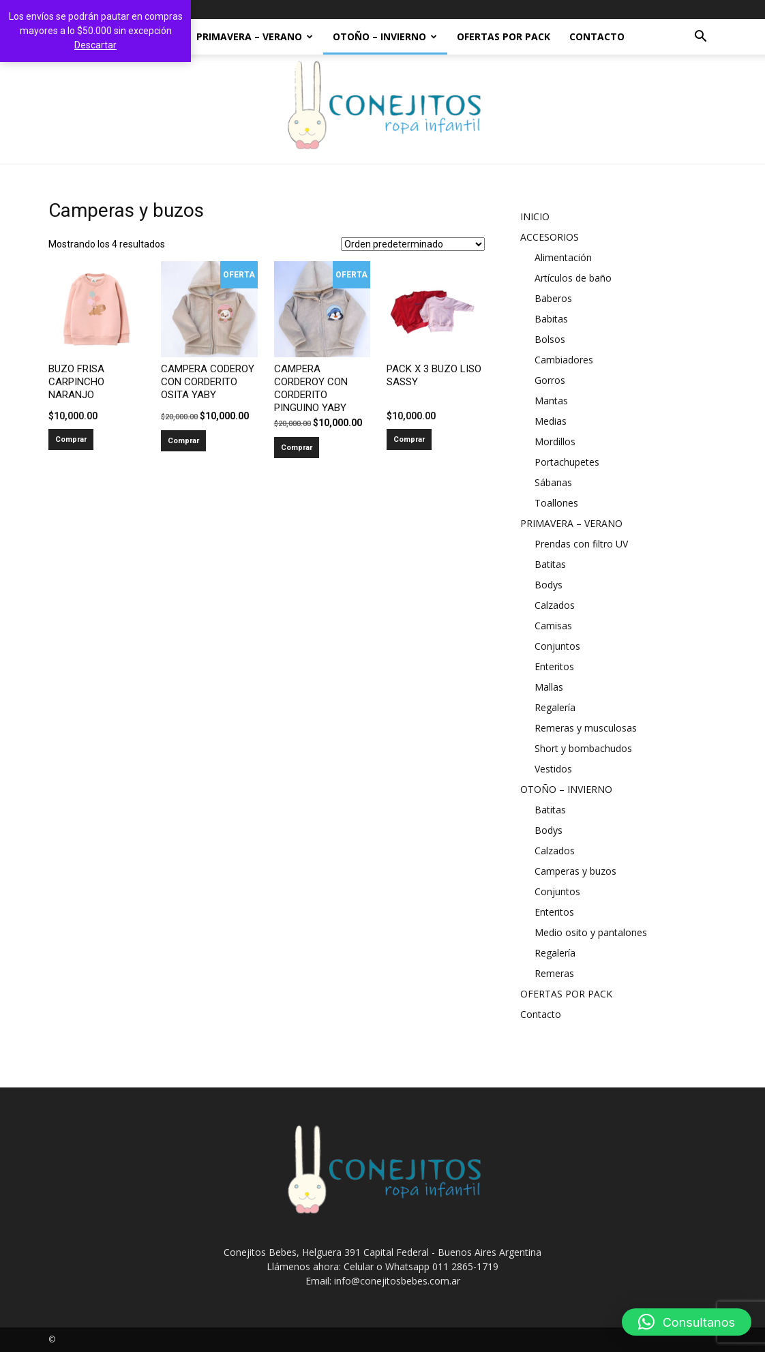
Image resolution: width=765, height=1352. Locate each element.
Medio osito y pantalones (591, 932)
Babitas (551, 318)
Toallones (556, 502)
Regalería (555, 707)
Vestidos (553, 768)
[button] (700, 37)
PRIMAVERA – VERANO (254, 36)
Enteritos (554, 666)
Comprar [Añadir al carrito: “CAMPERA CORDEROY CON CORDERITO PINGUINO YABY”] (296, 447)
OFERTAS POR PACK (503, 36)
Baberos (553, 298)
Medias (551, 421)
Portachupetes (567, 461)
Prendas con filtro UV (581, 543)
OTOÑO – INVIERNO (385, 36)
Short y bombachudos (583, 748)
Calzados (555, 605)
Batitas (550, 564)
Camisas (553, 625)
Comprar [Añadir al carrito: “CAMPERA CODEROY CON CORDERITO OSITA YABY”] (183, 440)
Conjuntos (557, 646)
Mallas (549, 686)
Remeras (554, 973)
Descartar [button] (95, 45)
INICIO (535, 216)
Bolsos (550, 339)
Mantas (551, 400)
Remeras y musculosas (586, 727)
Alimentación (563, 257)
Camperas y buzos (575, 871)
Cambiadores (564, 359)
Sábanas (553, 482)
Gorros (550, 380)
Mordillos (555, 441)
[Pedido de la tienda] (413, 244)
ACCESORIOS (549, 236)
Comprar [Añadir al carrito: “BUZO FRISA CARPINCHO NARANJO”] (71, 439)
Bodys (548, 584)
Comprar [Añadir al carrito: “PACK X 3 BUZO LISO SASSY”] (409, 439)
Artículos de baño (573, 277)
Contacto (597, 36)
